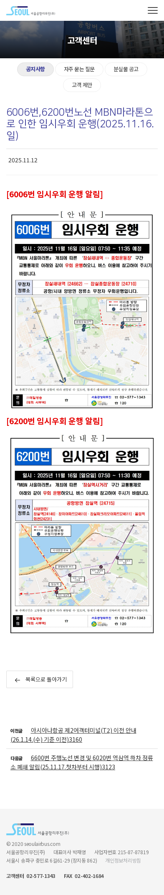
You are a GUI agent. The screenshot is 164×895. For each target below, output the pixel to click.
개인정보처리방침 (123, 860)
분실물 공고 (126, 69)
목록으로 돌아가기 (41, 679)
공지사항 (35, 69)
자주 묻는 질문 (79, 69)
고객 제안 (82, 85)
